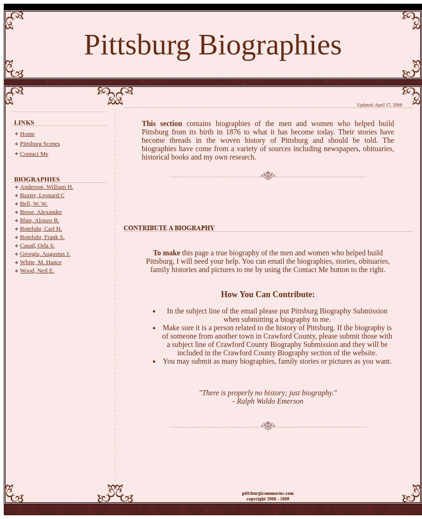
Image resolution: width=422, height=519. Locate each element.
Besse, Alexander (41, 211)
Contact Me (34, 153)
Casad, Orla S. (37, 245)
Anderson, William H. (46, 186)
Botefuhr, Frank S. (42, 236)
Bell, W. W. (34, 203)
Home (27, 133)
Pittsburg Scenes (40, 143)
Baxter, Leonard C (42, 195)
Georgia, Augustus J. (45, 253)
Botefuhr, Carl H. (41, 228)
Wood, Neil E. (37, 270)
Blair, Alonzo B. (39, 220)
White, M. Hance (41, 262)
